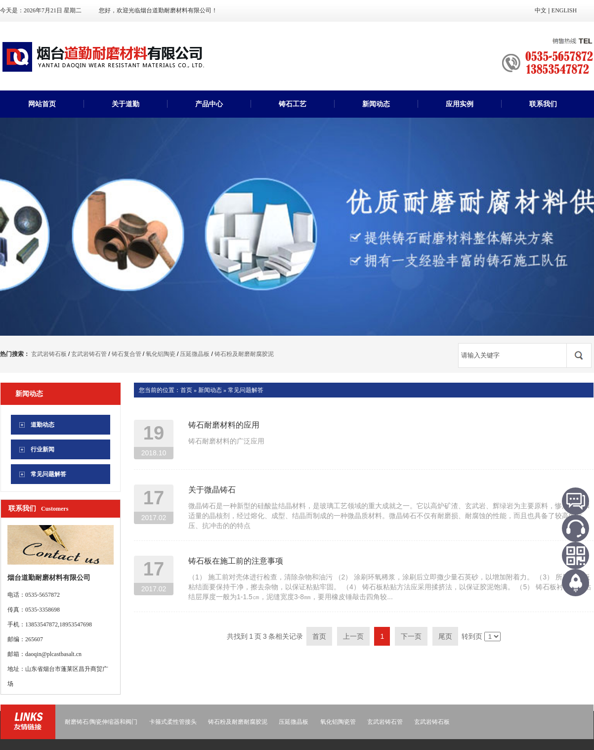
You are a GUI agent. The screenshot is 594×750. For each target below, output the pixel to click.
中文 (541, 10)
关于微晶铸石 (212, 489)
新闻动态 (376, 104)
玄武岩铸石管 (89, 354)
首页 (186, 390)
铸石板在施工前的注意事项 (235, 561)
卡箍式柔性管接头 (173, 721)
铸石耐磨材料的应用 (223, 425)
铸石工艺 (292, 104)
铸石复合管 (126, 354)
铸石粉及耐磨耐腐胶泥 (244, 354)
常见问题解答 (245, 390)
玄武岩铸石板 (49, 354)
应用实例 (459, 104)
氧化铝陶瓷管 (338, 721)
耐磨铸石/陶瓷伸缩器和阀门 (101, 721)
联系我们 (543, 104)
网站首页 (42, 104)
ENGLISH (564, 10)
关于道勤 (125, 104)
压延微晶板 (195, 354)
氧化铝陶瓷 (160, 354)
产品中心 (209, 104)
